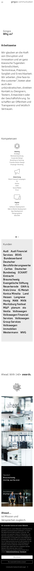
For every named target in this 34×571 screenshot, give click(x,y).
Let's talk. (4, 495)
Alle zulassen (17, 557)
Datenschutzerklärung (12, 551)
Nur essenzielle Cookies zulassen (17, 562)
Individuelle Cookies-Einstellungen (17, 567)
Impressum (23, 551)
